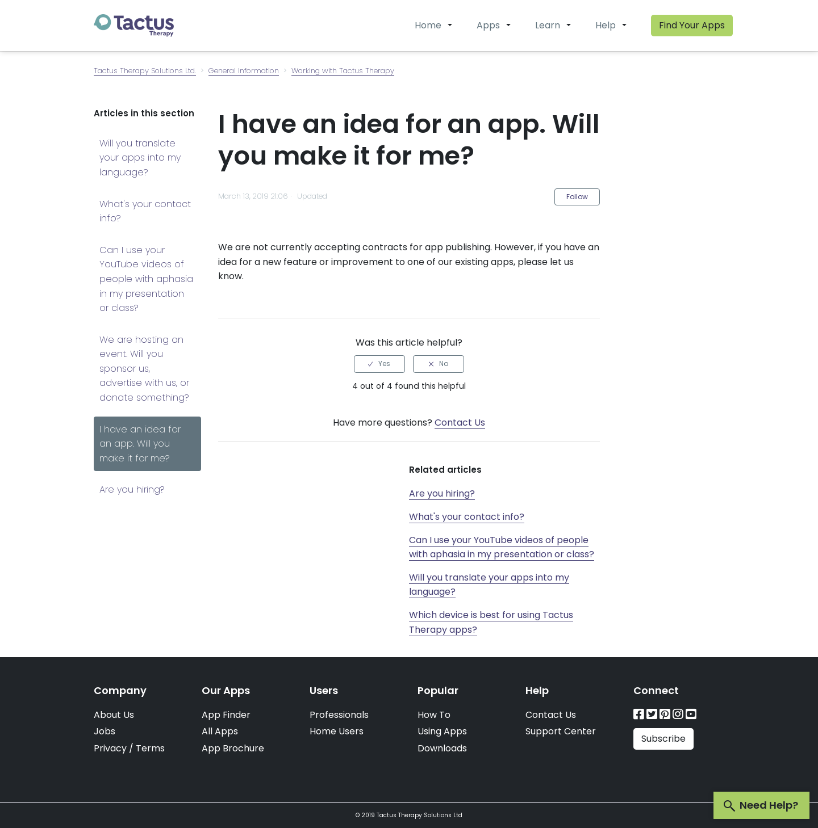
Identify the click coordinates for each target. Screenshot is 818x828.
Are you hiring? (132, 489)
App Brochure (233, 748)
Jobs (104, 731)
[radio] (379, 363)
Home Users (337, 731)
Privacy (110, 748)
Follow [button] (577, 196)
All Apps (220, 731)
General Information (243, 70)
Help (605, 25)
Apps (488, 25)
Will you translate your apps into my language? (140, 158)
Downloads (442, 748)
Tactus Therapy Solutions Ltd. (145, 70)
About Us (114, 714)
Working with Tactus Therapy (342, 70)
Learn (547, 25)
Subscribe (663, 738)
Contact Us (460, 422)
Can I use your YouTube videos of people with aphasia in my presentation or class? (146, 278)
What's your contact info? (145, 211)
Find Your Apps (692, 25)
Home (428, 25)
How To (434, 714)
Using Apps (442, 731)
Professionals (339, 714)
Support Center (560, 731)
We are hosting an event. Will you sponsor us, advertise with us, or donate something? (144, 368)
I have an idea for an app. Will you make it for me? (140, 444)
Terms (150, 748)
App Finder (226, 714)
